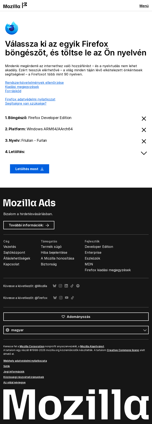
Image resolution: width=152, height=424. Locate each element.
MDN (89, 264)
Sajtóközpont (14, 252)
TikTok (72, 286)
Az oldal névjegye (14, 382)
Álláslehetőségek (16, 258)
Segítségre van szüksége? (25, 103)
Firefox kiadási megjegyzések (108, 270)
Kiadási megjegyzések (22, 87)
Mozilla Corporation (32, 346)
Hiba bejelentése (54, 252)
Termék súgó (51, 247)
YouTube (66, 297)
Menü (144, 6)
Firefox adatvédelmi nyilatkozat (30, 99)
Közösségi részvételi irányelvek (23, 377)
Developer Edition (99, 247)
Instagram (60, 286)
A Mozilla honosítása (57, 258)
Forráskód (13, 91)
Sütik (6, 366)
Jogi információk (13, 371)
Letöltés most (29, 169)
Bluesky (54, 286)
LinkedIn (66, 286)
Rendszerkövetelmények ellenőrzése (34, 82)
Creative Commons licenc (123, 350)
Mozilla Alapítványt (92, 346)
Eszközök (92, 258)
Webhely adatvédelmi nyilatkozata (25, 360)
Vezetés (9, 247)
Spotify (77, 286)
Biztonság (49, 264)
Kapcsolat (11, 264)
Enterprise (93, 252)
